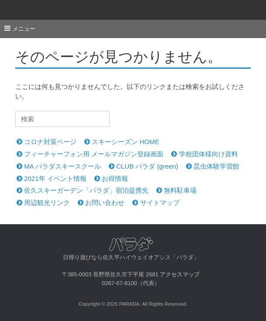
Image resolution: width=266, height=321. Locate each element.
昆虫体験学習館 (212, 166)
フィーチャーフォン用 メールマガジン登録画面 (90, 154)
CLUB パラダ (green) (143, 166)
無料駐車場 (176, 190)
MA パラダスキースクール (59, 166)
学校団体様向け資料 (204, 154)
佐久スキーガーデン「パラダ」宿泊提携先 (83, 190)
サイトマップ (155, 202)
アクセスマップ (180, 274)
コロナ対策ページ (46, 141)
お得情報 (111, 178)
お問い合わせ (101, 202)
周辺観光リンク (43, 202)
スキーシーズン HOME (121, 141)
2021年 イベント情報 (51, 178)
